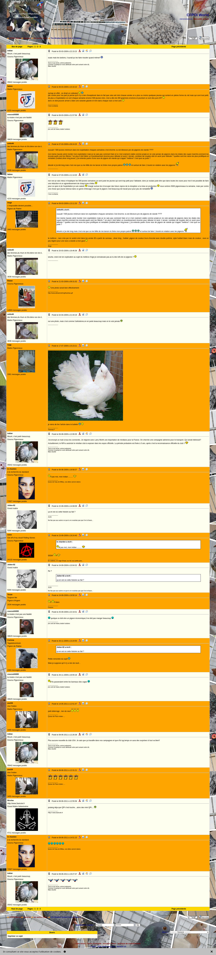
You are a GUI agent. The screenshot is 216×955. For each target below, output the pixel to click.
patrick (206, 19)
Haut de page (17, 909)
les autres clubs (40, 38)
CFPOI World (15, 38)
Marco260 (198, 19)
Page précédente (179, 47)
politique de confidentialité (129, 944)
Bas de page (17, 47)
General (27, 38)
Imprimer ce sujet (15, 936)
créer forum (81, 944)
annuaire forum (109, 944)
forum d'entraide (94, 944)
